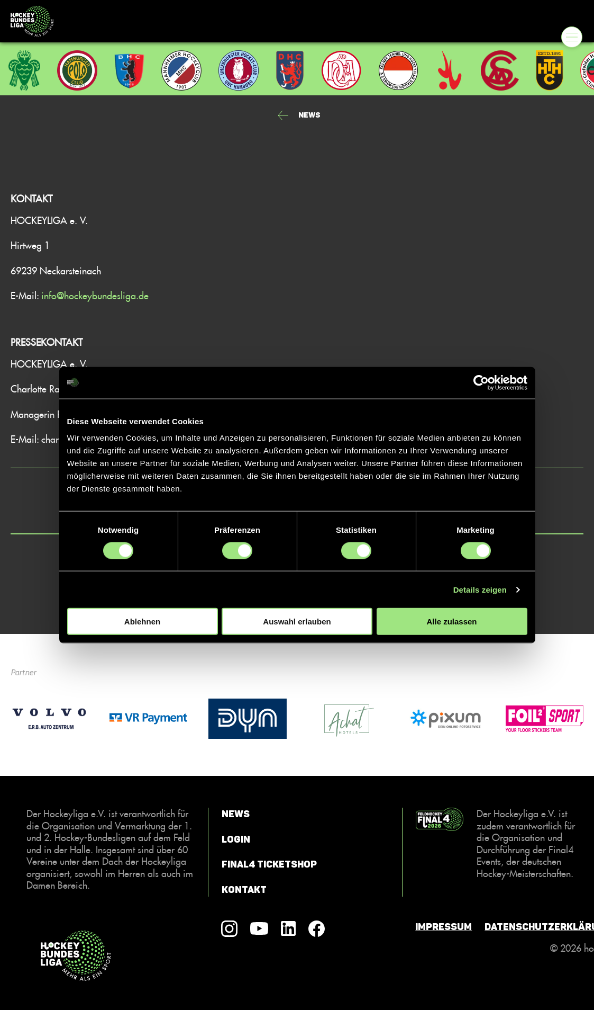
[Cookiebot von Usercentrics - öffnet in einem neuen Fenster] (481, 382)
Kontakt (244, 890)
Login (236, 839)
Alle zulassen (451, 621)
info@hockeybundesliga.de (95, 295)
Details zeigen (480, 589)
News (236, 814)
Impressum (443, 927)
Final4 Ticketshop (269, 864)
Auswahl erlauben (297, 621)
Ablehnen (142, 621)
